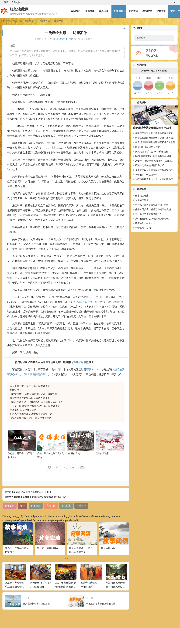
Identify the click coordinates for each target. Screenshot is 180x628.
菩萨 (88, 369)
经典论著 (103, 11)
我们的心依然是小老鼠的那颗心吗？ (153, 218)
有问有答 (147, 11)
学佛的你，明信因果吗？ (147, 174)
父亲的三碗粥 (102, 453)
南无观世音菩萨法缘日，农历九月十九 (30, 398)
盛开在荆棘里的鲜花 (48, 548)
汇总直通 (133, 11)
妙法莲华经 (115, 302)
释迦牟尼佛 (79, 362)
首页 (8, 21)
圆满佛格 (89, 11)
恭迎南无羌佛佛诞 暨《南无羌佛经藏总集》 (115, 586)
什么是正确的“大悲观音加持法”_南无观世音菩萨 (35, 406)
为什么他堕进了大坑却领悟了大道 (152, 205)
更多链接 (14, 390)
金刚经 (100, 302)
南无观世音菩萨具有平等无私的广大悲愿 (155, 142)
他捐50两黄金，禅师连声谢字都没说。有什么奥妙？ (155, 209)
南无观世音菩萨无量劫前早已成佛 (152, 127)
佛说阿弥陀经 (83, 302)
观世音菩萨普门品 (35, 374)
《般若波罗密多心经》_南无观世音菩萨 (30, 418)
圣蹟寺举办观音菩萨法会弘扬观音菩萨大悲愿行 (14, 586)
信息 (71, 39)
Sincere (16, 492)
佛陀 (47, 362)
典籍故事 (29, 21)
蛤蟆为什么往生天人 (145, 223)
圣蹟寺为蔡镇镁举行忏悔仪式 (149, 165)
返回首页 (75, 11)
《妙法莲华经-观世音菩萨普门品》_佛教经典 (33, 394)
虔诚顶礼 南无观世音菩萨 (23, 410)
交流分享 (17, 21)
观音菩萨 (161, 11)
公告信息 (118, 11)
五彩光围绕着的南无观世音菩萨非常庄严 (31, 414)
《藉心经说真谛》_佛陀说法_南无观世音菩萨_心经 (37, 402)
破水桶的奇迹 (73, 453)
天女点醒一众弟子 (144, 228)
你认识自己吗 (108, 548)
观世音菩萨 (44, 386)
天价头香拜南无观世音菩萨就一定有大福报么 (157, 137)
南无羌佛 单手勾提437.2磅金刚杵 (151, 151)
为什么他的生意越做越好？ (148, 214)
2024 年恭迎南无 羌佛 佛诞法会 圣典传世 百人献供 (65, 586)
